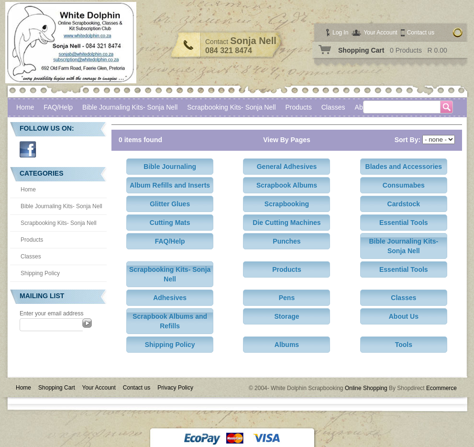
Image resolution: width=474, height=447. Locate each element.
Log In (340, 32)
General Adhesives (287, 166)
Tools (403, 344)
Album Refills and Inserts (170, 185)
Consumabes (404, 185)
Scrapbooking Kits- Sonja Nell (231, 107)
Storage (286, 316)
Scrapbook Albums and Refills (169, 321)
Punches (286, 241)
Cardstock (403, 204)
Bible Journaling (169, 166)
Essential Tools (403, 222)
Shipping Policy (40, 273)
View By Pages (286, 140)
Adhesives (170, 298)
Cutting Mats (170, 222)
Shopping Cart (361, 50)
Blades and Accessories (403, 166)
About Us (404, 316)
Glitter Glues (170, 204)
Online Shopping (366, 388)
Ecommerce (441, 388)
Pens (287, 298)
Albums (287, 344)
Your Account (380, 32)
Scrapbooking (287, 204)
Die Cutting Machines (286, 222)
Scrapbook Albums (286, 185)
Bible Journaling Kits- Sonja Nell (129, 107)
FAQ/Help (58, 107)
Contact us (420, 32)
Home (25, 107)
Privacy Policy (175, 387)
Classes (31, 256)
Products (299, 107)
